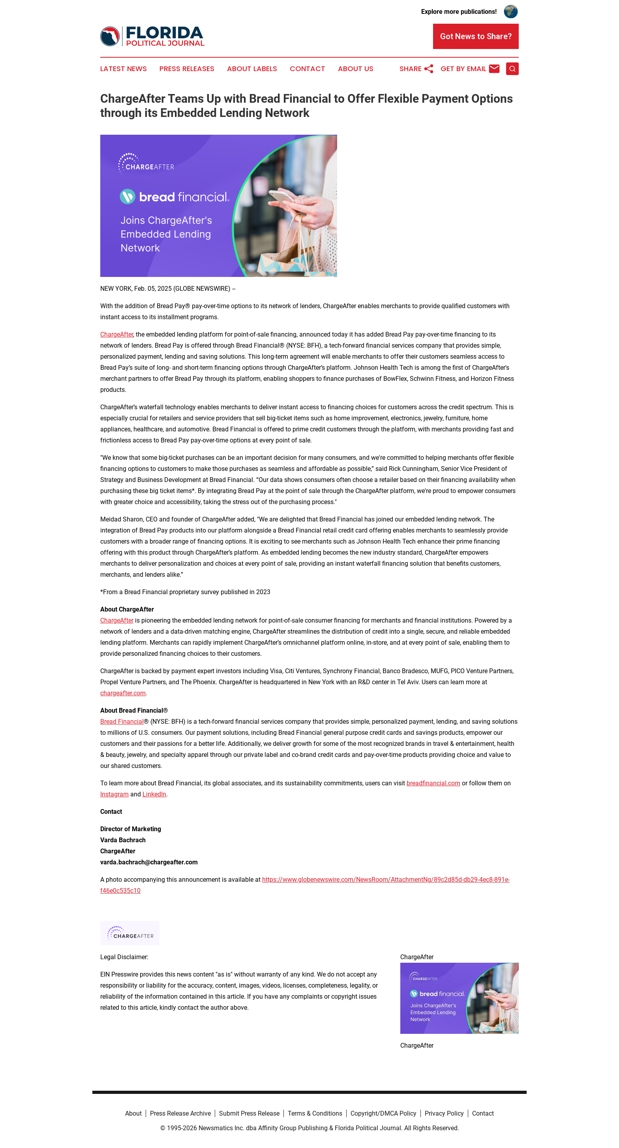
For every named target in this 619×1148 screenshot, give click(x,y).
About (133, 1113)
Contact (307, 68)
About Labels (252, 68)
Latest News (123, 68)
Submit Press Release (249, 1113)
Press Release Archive (180, 1113)
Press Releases (186, 68)
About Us (355, 68)
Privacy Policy (444, 1113)
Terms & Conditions (315, 1113)
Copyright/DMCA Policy (383, 1113)
